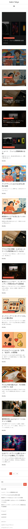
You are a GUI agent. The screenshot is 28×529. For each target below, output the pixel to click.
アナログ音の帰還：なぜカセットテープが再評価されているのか (13, 101)
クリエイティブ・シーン (8, 97)
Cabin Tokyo (14, 2)
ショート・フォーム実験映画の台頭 (13, 40)
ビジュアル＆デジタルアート (8, 147)
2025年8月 (3, 514)
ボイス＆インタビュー (8, 77)
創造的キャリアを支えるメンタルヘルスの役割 (12, 497)
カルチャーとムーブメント (8, 56)
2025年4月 (3, 517)
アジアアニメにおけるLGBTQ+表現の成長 (10, 495)
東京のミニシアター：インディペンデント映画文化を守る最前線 (13, 121)
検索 (2, 482)
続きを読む (4, 160)
